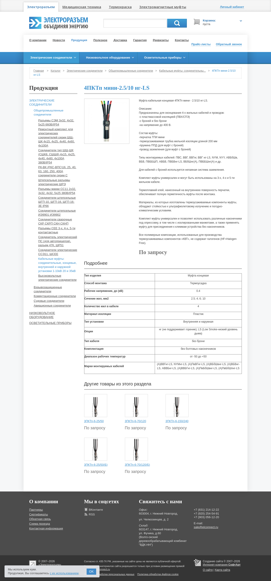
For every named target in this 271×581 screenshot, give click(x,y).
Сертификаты (38, 514)
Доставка (120, 40)
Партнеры (36, 509)
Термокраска (120, 7)
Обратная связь (40, 519)
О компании (37, 40)
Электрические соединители (85, 70)
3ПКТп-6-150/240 (177, 421)
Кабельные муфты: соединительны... (182, 70)
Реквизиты (161, 40)
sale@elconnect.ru (206, 527)
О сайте (208, 570)
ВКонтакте (96, 509)
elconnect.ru (103, 569)
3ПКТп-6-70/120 (135, 421)
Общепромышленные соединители (131, 70)
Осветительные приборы (50, 323)
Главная (38, 70)
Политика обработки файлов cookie (157, 574)
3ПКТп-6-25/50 (94, 421)
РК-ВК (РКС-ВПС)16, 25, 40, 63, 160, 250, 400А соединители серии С (57, 171)
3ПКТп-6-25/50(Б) (96, 464)
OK (91, 571)
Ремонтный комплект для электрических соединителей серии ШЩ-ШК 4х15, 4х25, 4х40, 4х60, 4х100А (56, 137)
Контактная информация (46, 528)
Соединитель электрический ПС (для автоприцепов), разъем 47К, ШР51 (57, 241)
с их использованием (64, 573)
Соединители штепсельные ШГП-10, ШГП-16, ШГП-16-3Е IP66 (57, 202)
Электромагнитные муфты (162, 7)
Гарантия (140, 40)
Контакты (182, 40)
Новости (59, 40)
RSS (92, 514)
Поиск (177, 23)
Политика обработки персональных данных (109, 574)
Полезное (100, 40)
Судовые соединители (49, 300)
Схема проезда (39, 523)
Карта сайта (222, 570)
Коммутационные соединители (55, 296)
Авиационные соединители (52, 305)
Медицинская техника (81, 7)
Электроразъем (41, 7)
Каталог (56, 70)
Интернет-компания (222, 564)
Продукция (79, 40)
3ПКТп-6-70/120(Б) (137, 464)
